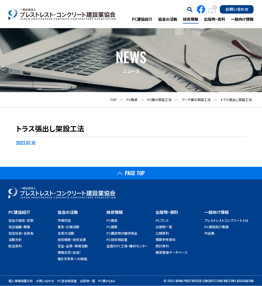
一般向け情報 (242, 19)
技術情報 (190, 19)
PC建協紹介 (142, 19)
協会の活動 (167, 19)
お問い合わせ (236, 9)
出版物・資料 (214, 19)
